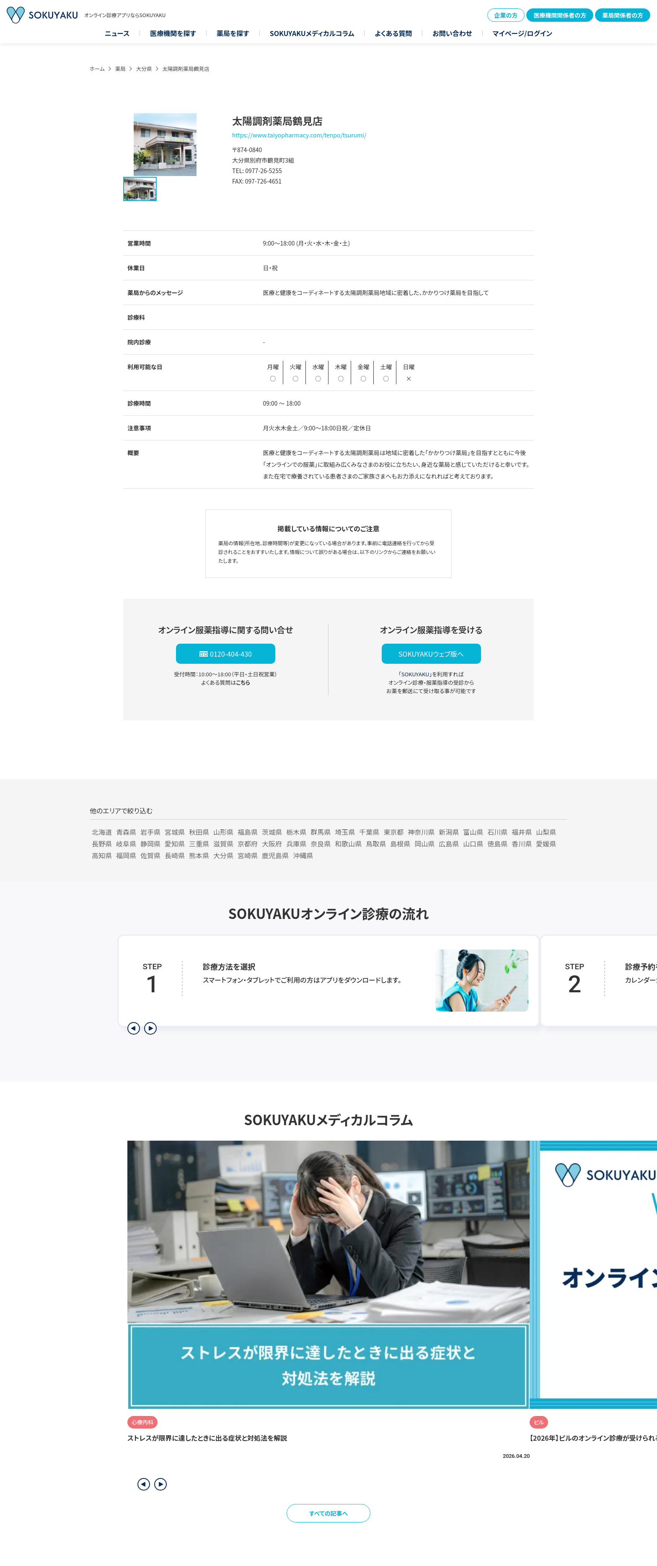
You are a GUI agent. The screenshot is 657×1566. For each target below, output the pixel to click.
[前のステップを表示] (133, 1028)
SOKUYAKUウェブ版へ (431, 654)
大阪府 (272, 844)
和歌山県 (348, 844)
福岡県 (126, 855)
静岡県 (150, 844)
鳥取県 (376, 844)
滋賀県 (223, 844)
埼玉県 (345, 832)
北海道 (102, 832)
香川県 (522, 844)
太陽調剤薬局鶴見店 (186, 68)
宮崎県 (248, 855)
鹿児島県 (275, 855)
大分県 (144, 68)
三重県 (199, 844)
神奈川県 (421, 832)
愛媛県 (546, 844)
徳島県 (497, 844)
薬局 (120, 68)
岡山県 (424, 844)
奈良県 (320, 844)
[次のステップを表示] (150, 1028)
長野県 (102, 844)
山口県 (473, 844)
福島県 (248, 832)
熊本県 (199, 855)
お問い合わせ (452, 33)
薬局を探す (233, 33)
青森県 (126, 832)
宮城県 (175, 832)
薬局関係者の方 (622, 15)
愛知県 (175, 844)
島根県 (400, 844)
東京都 (393, 832)
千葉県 (369, 832)
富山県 (473, 832)
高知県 (102, 855)
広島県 (449, 844)
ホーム (97, 68)
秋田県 (199, 832)
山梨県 (546, 832)
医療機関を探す (173, 33)
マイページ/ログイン (522, 33)
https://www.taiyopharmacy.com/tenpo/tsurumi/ (299, 135)
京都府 (248, 844)
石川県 (497, 832)
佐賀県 (150, 855)
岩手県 (150, 832)
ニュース (117, 33)
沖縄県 (303, 855)
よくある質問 (393, 33)
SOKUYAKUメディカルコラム (312, 33)
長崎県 (175, 855)
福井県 (522, 832)
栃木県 (296, 832)
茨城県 (272, 832)
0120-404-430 (231, 654)
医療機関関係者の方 (559, 15)
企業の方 (506, 15)
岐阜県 (126, 844)
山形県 (223, 832)
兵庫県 (296, 844)
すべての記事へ (328, 1513)
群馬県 (320, 832)
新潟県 (449, 832)
